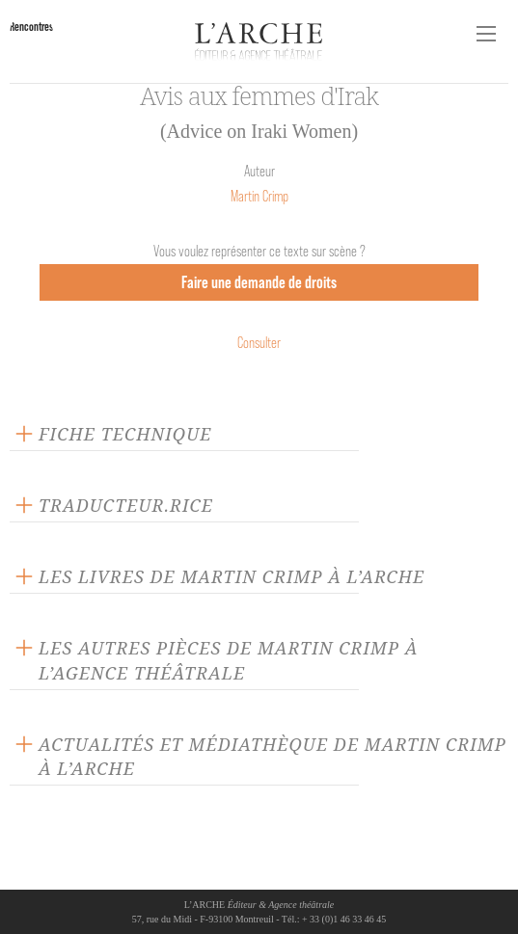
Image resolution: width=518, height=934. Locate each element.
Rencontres (31, 26)
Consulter (259, 342)
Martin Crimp (259, 196)
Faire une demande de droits (259, 282)
